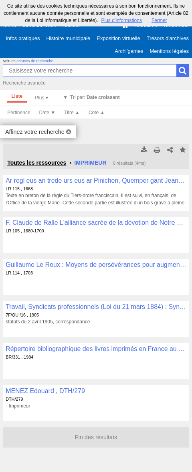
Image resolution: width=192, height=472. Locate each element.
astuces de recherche (34, 60)
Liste (16, 96)
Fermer (159, 20)
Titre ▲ (72, 112)
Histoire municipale (68, 38)
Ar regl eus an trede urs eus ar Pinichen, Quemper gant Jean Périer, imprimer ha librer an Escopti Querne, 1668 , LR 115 (96, 180)
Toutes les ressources (36, 162)
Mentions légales (169, 51)
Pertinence (18, 112)
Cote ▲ (97, 112)
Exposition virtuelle (118, 38)
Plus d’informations (121, 20)
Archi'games (129, 51)
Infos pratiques (23, 38)
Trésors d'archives (168, 38)
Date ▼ (47, 112)
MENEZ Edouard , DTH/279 (45, 390)
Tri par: (95, 97)
